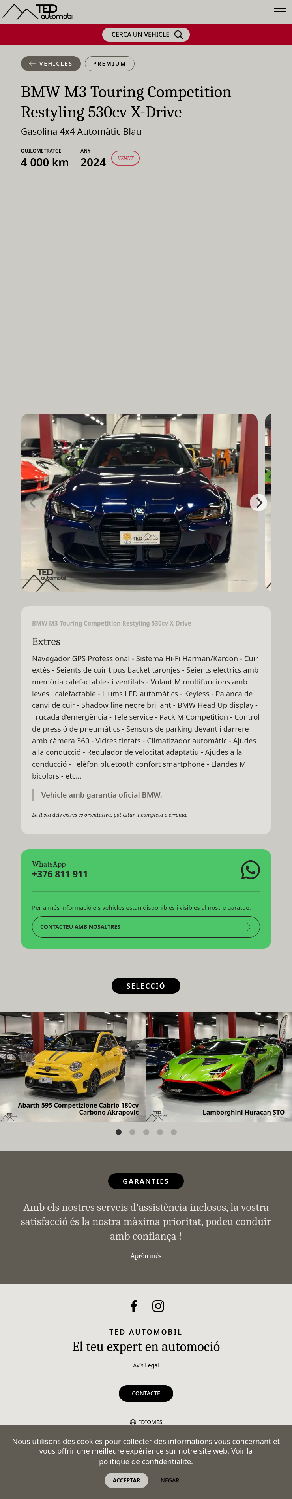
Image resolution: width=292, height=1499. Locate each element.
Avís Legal (146, 1365)
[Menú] (280, 12)
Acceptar (126, 1480)
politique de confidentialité (145, 1461)
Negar (170, 1480)
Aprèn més (146, 1256)
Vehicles (51, 63)
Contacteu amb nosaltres (146, 926)
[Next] (258, 502)
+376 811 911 (60, 874)
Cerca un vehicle (147, 35)
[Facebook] (134, 1306)
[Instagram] (158, 1306)
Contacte (146, 1393)
